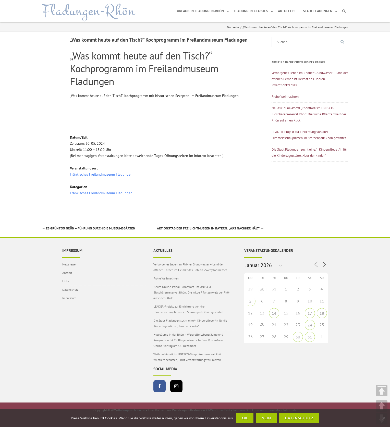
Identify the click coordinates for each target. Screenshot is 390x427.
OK (245, 418)
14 (274, 313)
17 (310, 313)
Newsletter (69, 264)
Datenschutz (70, 289)
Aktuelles (286, 11)
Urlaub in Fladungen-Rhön (200, 11)
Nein (266, 418)
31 (310, 336)
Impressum (69, 298)
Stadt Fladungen (317, 11)
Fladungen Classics (251, 11)
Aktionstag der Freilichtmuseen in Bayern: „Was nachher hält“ (210, 228)
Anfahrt (67, 273)
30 (262, 289)
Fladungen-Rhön (88, 11)
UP (381, 406)
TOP (381, 390)
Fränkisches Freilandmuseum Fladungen (101, 174)
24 (310, 324)
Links (65, 281)
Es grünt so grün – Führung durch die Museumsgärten (88, 228)
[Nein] (383, 418)
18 (322, 313)
